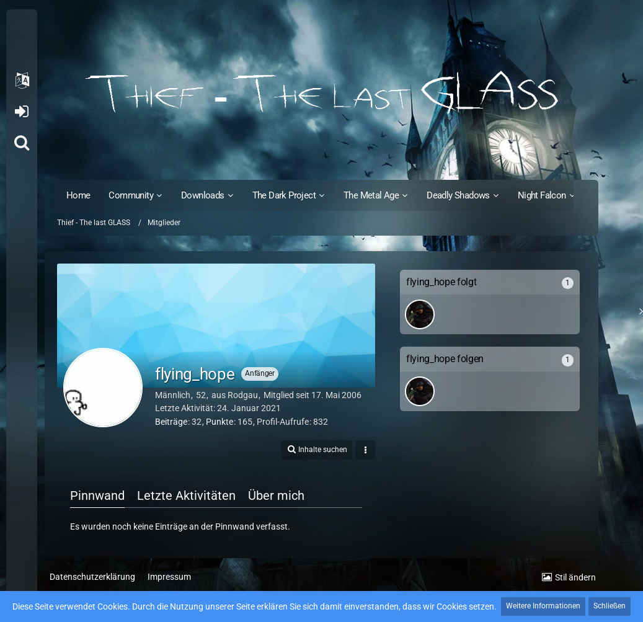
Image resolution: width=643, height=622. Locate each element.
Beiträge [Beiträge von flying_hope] (171, 422)
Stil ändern (575, 577)
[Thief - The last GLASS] (321, 93)
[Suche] (21, 142)
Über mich (276, 495)
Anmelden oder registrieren (21, 111)
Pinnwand (97, 495)
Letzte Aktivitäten (186, 495)
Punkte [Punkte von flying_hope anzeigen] (219, 422)
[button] (21, 80)
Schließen (609, 606)
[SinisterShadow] (420, 314)
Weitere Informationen (543, 606)
